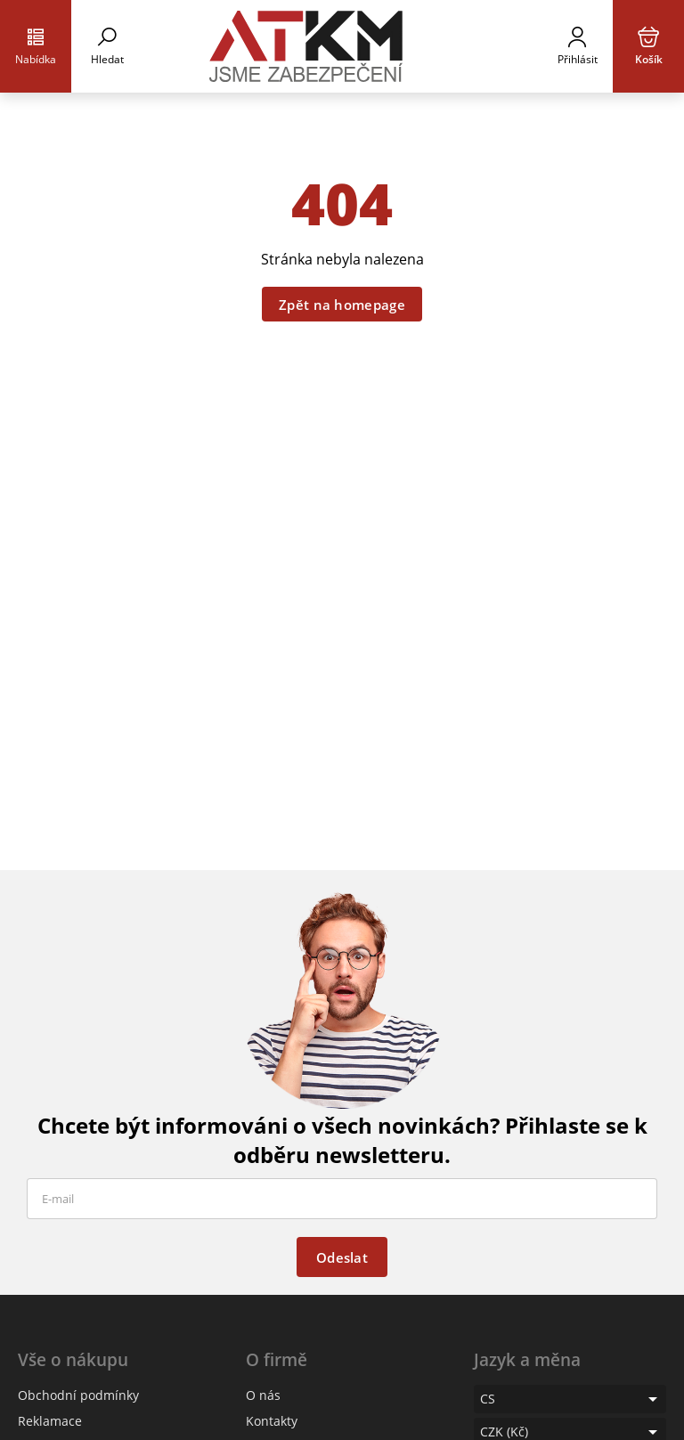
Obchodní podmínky (78, 1395)
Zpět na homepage (342, 304)
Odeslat (342, 1257)
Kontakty (271, 1420)
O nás (263, 1395)
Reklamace (50, 1420)
